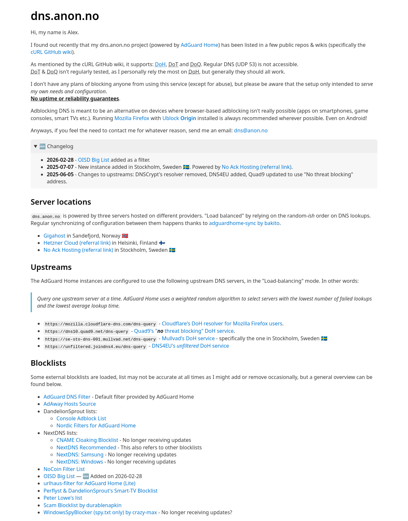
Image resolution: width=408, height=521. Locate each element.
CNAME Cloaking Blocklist (87, 438)
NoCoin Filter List (64, 467)
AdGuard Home (199, 44)
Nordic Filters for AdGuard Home (96, 424)
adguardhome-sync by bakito (244, 223)
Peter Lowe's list (63, 496)
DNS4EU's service (190, 344)
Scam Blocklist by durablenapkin (83, 503)
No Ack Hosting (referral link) (256, 166)
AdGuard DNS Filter (67, 395)
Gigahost (54, 235)
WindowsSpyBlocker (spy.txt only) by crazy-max (100, 511)
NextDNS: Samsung (80, 453)
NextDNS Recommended (86, 446)
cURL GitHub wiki (51, 52)
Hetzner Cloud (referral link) (77, 242)
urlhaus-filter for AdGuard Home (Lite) (89, 481)
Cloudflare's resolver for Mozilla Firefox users (222, 323)
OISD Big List (93, 159)
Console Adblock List (81, 417)
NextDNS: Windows (79, 460)
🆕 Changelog (56, 146)
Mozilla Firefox (131, 118)
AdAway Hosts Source (70, 402)
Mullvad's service (188, 337)
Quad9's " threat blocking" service (184, 330)
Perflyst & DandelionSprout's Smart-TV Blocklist (101, 489)
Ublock (179, 118)
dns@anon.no (251, 130)
